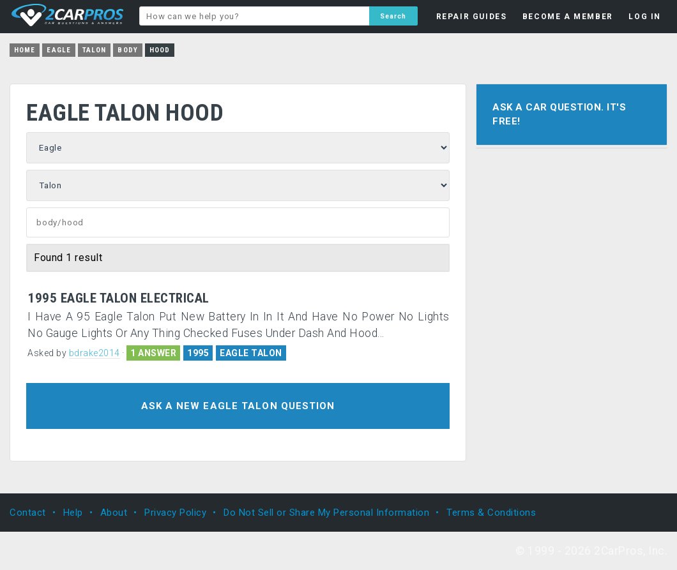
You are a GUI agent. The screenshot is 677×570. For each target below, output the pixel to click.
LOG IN (644, 16)
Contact (28, 512)
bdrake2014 (94, 353)
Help (73, 512)
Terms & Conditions (491, 512)
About (114, 512)
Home (24, 50)
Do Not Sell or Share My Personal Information (326, 512)
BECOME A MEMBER (567, 16)
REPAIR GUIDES (471, 16)
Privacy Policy (175, 512)
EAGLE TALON (251, 353)
